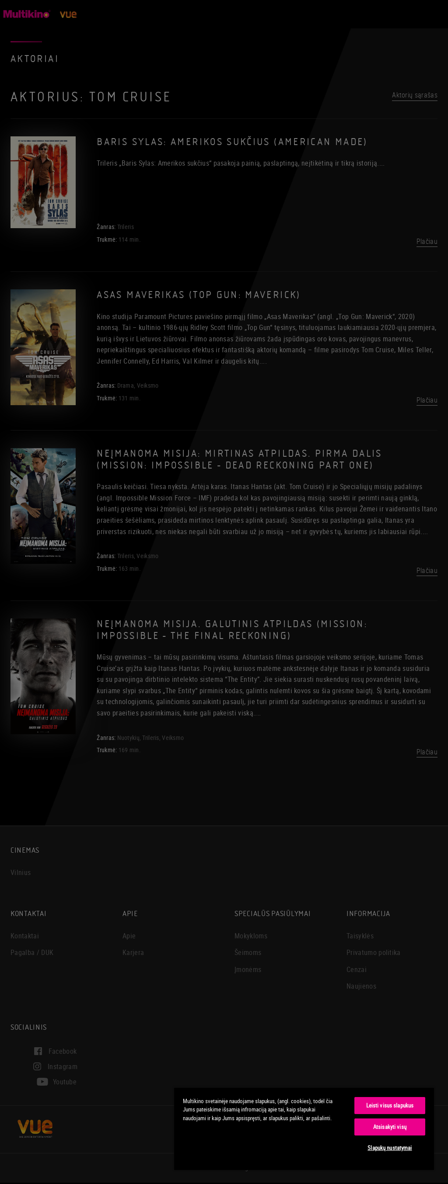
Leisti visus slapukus (390, 1105)
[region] (304, 1128)
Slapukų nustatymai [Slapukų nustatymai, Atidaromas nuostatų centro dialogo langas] (390, 1148)
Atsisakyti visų (389, 1127)
